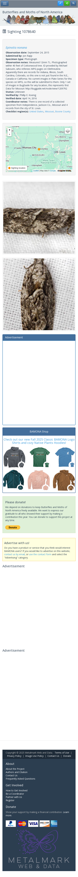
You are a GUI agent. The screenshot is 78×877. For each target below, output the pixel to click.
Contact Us (53, 755)
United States (36, 111)
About (10, 764)
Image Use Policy (34, 755)
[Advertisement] (39, 382)
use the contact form (40, 554)
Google (53, 171)
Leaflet (36, 171)
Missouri (49, 111)
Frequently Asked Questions (20, 778)
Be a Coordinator (15, 793)
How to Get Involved (16, 790)
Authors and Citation (16, 772)
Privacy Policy (14, 755)
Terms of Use (62, 752)
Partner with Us (14, 797)
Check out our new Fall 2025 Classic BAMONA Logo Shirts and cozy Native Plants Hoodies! (39, 441)
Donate (67, 755)
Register (10, 800)
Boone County (62, 111)
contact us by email (14, 554)
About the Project (15, 768)
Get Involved (14, 785)
